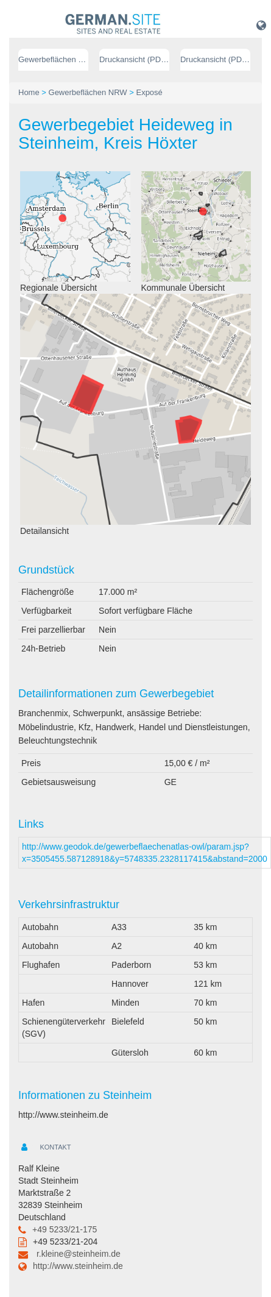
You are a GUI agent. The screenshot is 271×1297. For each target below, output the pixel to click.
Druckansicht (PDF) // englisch (215, 59)
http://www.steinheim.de (78, 1266)
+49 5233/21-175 (64, 1229)
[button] (261, 25)
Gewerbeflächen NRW (53, 59)
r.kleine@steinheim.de (79, 1254)
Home (29, 92)
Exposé (149, 92)
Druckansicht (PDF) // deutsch (134, 59)
